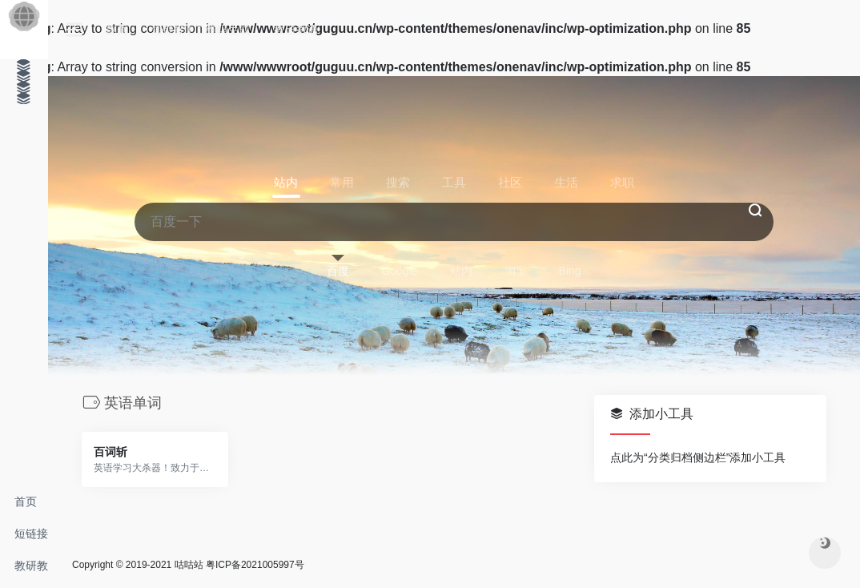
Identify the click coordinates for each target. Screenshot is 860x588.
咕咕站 (189, 564)
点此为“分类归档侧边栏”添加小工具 (698, 457)
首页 (25, 501)
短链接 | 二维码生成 (31, 538)
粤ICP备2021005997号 (255, 564)
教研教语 (31, 570)
